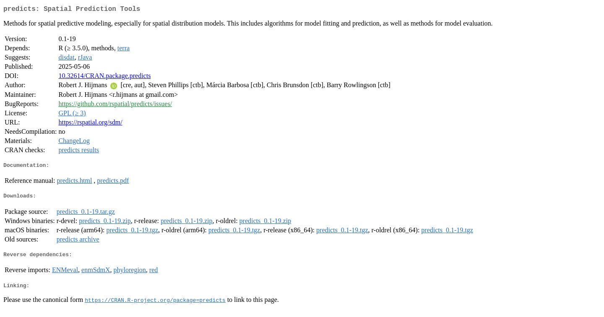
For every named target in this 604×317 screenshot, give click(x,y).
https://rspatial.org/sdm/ (90, 123)
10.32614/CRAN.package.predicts (104, 77)
